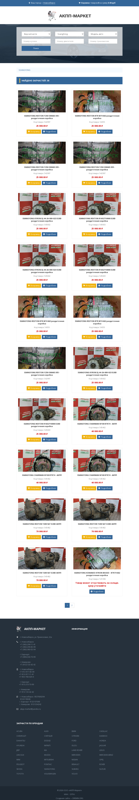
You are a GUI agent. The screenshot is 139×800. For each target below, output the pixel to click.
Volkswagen (50, 773)
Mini (18, 759)
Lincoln (20, 755)
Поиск (36, 48)
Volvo (75, 773)
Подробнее (49, 131)
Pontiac (48, 764)
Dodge (47, 740)
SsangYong (24, 70)
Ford (74, 740)
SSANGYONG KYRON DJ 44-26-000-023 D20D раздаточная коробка (42, 219)
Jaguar (102, 745)
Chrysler (48, 736)
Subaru (75, 769)
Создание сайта (63, 798)
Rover (102, 764)
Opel (101, 759)
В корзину (34, 131)
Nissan (75, 759)
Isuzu (74, 745)
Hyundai (20, 745)
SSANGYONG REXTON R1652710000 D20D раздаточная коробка (97, 219)
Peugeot (20, 764)
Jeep (18, 750)
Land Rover (77, 750)
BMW (74, 731)
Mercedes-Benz (106, 755)
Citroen (75, 736)
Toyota (20, 773)
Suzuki (102, 769)
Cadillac (103, 731)
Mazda (47, 755)
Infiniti (47, 745)
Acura (19, 731)
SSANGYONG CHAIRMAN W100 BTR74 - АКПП (97, 424)
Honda (102, 740)
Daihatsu (20, 740)
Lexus (101, 750)
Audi (46, 731)
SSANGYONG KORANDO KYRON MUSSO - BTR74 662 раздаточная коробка (97, 574)
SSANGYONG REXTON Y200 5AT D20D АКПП (42, 524)
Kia (45, 750)
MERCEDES (76, 755)
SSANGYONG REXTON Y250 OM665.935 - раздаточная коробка (42, 117)
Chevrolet (21, 736)
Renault (75, 764)
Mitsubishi (49, 759)
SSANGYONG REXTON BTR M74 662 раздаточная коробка (97, 117)
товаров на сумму (103, 3)
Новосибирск (49, 3)
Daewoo (103, 736)
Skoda (19, 769)
